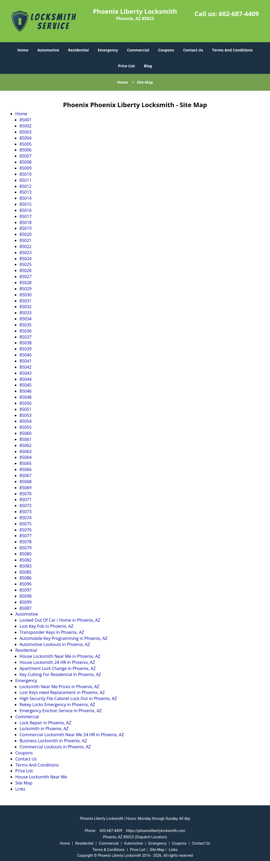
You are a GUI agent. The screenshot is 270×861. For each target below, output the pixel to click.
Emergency (108, 50)
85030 (26, 295)
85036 (26, 331)
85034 (26, 319)
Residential (78, 50)
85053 (26, 415)
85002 (26, 126)
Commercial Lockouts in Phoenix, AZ (55, 747)
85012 (26, 186)
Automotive (48, 50)
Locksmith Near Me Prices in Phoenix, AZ (59, 686)
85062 (26, 445)
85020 (26, 234)
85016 (26, 210)
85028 (26, 283)
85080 (26, 554)
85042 (26, 367)
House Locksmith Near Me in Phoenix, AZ (60, 656)
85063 (26, 451)
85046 (26, 391)
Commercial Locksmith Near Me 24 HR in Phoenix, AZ (72, 735)
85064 (26, 457)
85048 (26, 397)
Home (22, 50)
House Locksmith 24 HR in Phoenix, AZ (57, 662)
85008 (26, 162)
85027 (26, 276)
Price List (126, 65)
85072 (26, 505)
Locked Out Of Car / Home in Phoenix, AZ (60, 620)
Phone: (91, 831)
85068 (26, 481)
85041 (26, 361)
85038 (26, 343)
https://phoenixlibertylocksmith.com (155, 831)
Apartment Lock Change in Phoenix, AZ (58, 668)
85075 (26, 524)
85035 (26, 325)
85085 (26, 572)
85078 (26, 542)
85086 (26, 578)
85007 (26, 156)
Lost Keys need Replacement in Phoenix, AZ (62, 692)
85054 (26, 421)
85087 (26, 608)
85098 (26, 596)
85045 (26, 385)
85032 (26, 307)
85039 (26, 349)
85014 (26, 198)
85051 (26, 409)
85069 (26, 488)
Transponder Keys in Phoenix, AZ (52, 632)
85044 (26, 379)
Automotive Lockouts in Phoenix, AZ (55, 644)
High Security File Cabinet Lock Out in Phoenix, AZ (68, 698)
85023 (26, 252)
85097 (26, 590)
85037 (26, 337)
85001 (26, 120)
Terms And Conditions (232, 50)
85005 (26, 144)
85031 (26, 301)
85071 (26, 499)
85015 (26, 204)
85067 (26, 475)
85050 (26, 403)
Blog (148, 65)
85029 (26, 289)
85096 (26, 584)
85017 (26, 216)
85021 (26, 240)
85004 (26, 138)
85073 (26, 512)
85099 (26, 602)
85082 (26, 560)
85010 (26, 174)
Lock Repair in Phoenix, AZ (45, 723)
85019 (26, 228)
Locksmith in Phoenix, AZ (44, 728)
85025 (26, 264)
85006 (26, 150)
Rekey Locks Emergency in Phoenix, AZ (57, 704)
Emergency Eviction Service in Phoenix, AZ (61, 710)
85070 (26, 494)
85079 (26, 548)
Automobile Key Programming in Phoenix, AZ (64, 638)
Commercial (138, 50)
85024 (26, 258)
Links (20, 789)
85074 (26, 518)
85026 (26, 270)
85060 (26, 433)
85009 (26, 168)
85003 (26, 132)
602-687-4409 (239, 13)
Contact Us (193, 50)
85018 (26, 222)
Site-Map (157, 850)
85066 (26, 469)
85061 (26, 439)
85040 (26, 355)
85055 (26, 427)
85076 (26, 530)
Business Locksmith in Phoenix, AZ (53, 741)
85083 (26, 566)
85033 (26, 313)
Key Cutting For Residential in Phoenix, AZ (60, 674)
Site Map (23, 783)
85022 (26, 246)
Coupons (166, 50)
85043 (26, 373)
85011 (26, 180)
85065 (26, 463)
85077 (26, 536)
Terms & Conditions (109, 850)
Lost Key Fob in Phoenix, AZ (46, 626)
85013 (26, 192)
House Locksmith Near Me (41, 777)
